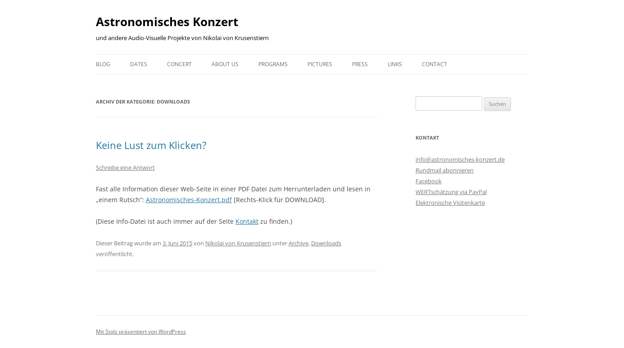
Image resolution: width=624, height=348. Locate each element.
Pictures (319, 64)
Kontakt (246, 221)
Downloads (326, 243)
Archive (298, 243)
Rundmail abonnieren (445, 170)
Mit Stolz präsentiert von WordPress (141, 331)
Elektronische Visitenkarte (450, 203)
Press (360, 64)
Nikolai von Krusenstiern (238, 243)
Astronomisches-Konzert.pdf (189, 199)
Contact (434, 64)
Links (395, 64)
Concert (179, 64)
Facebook (429, 181)
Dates (138, 64)
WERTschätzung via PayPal (451, 192)
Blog (103, 64)
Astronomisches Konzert (167, 22)
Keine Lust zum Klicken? (151, 145)
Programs (273, 64)
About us (225, 64)
